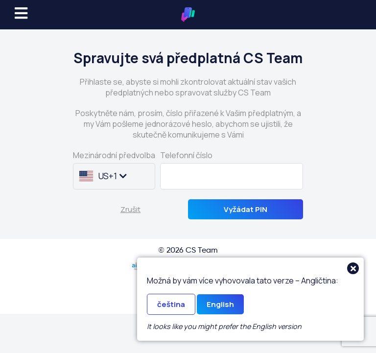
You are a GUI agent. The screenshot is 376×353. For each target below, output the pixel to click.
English (220, 304)
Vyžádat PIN (245, 209)
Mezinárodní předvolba (114, 155)
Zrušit (130, 209)
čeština (171, 304)
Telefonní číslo (186, 155)
